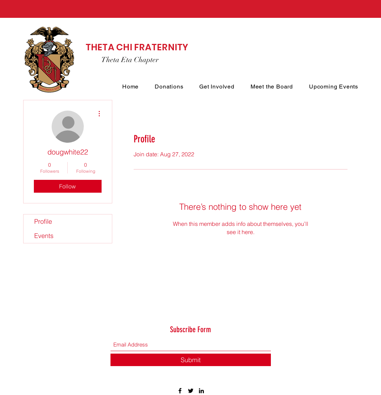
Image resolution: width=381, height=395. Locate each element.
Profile (43, 221)
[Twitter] (190, 390)
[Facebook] (180, 390)
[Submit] (190, 360)
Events (43, 236)
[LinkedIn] (201, 390)
